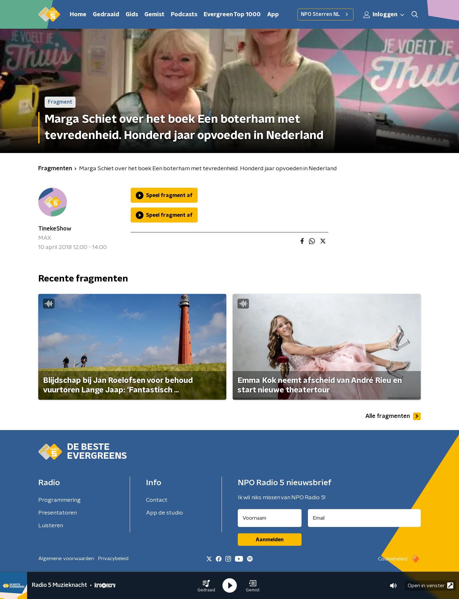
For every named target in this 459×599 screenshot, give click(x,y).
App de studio (164, 513)
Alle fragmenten (393, 416)
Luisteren (50, 526)
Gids (132, 15)
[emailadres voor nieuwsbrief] (364, 518)
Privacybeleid (113, 558)
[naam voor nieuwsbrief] (270, 518)
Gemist (154, 15)
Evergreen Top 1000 (232, 15)
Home (78, 15)
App (273, 15)
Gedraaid (106, 15)
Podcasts (184, 15)
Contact (156, 500)
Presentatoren (57, 513)
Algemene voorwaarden (66, 558)
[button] (206, 585)
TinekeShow (54, 229)
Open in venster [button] (430, 585)
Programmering (59, 500)
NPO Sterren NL (325, 14)
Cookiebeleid (392, 558)
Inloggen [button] (384, 14)
